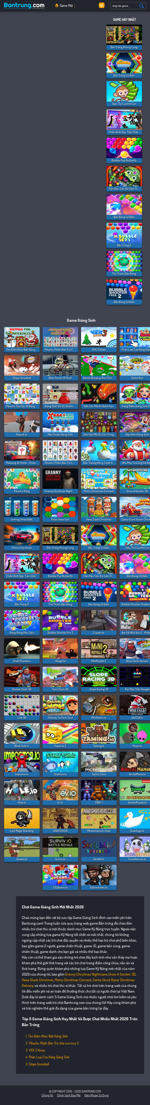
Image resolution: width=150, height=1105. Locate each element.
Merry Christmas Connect (73, 979)
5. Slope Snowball (37, 1064)
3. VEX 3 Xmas (35, 1050)
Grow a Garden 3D (122, 974)
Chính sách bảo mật (69, 1095)
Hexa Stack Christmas (38, 979)
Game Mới (66, 5)
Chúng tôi (47, 1095)
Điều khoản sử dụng (97, 1095)
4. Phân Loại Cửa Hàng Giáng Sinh (48, 1057)
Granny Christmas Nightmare (86, 974)
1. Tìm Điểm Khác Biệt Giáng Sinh (47, 1036)
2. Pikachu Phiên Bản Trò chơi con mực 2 (52, 1043)
